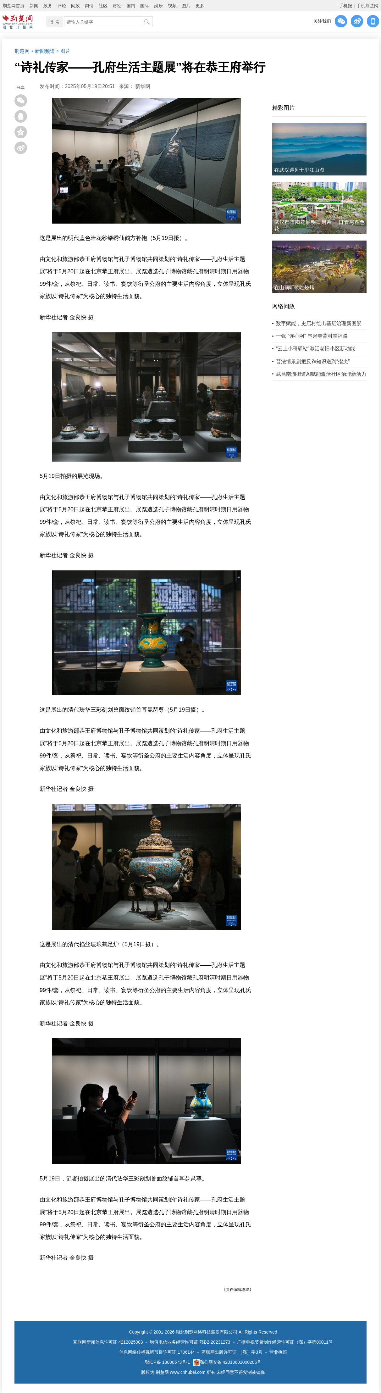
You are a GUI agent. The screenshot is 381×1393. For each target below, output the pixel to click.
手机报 (345, 5)
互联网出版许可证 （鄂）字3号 (232, 1352)
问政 (75, 5)
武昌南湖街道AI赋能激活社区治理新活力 (321, 374)
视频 (172, 5)
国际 (144, 5)
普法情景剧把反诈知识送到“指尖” (313, 361)
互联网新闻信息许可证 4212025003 (108, 1342)
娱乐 (158, 5)
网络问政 (283, 306)
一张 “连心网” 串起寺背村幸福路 (312, 336)
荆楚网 (22, 51)
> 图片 (63, 51)
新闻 (34, 5)
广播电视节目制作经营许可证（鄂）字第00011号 (285, 1342)
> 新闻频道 (43, 51)
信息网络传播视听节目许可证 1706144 (157, 1352)
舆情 (89, 5)
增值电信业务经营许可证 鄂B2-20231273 (190, 1342)
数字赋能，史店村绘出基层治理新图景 (319, 323)
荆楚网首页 (14, 5)
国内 (130, 5)
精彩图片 (283, 108)
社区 (103, 5)
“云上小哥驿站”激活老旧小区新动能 (315, 348)
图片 (186, 5)
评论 (61, 5)
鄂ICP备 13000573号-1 (167, 1362)
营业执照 (278, 1352)
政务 (47, 5)
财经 (117, 5)
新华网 (142, 86)
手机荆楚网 (367, 5)
